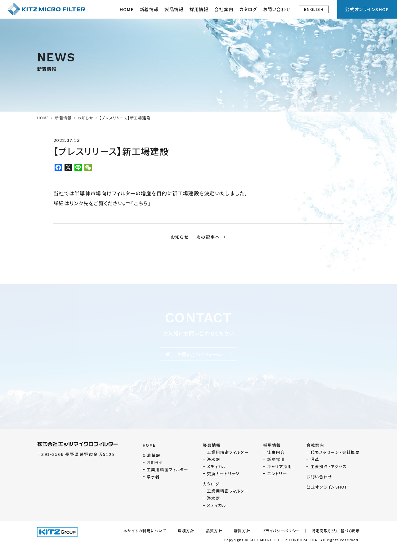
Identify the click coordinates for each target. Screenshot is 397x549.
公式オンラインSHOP (367, 9)
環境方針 (186, 530)
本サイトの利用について (144, 530)
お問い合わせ (277, 9)
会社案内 (315, 445)
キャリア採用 (279, 466)
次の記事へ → (211, 237)
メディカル (216, 466)
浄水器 (153, 477)
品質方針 (214, 530)
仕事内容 (276, 452)
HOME (127, 9)
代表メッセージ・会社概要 (335, 452)
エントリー (277, 473)
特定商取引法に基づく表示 (336, 530)
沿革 (314, 459)
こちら (141, 203)
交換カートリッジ (223, 473)
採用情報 (199, 9)
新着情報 (149, 9)
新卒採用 (276, 459)
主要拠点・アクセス (328, 466)
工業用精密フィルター (168, 469)
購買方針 (242, 530)
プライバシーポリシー (281, 530)
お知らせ (85, 117)
